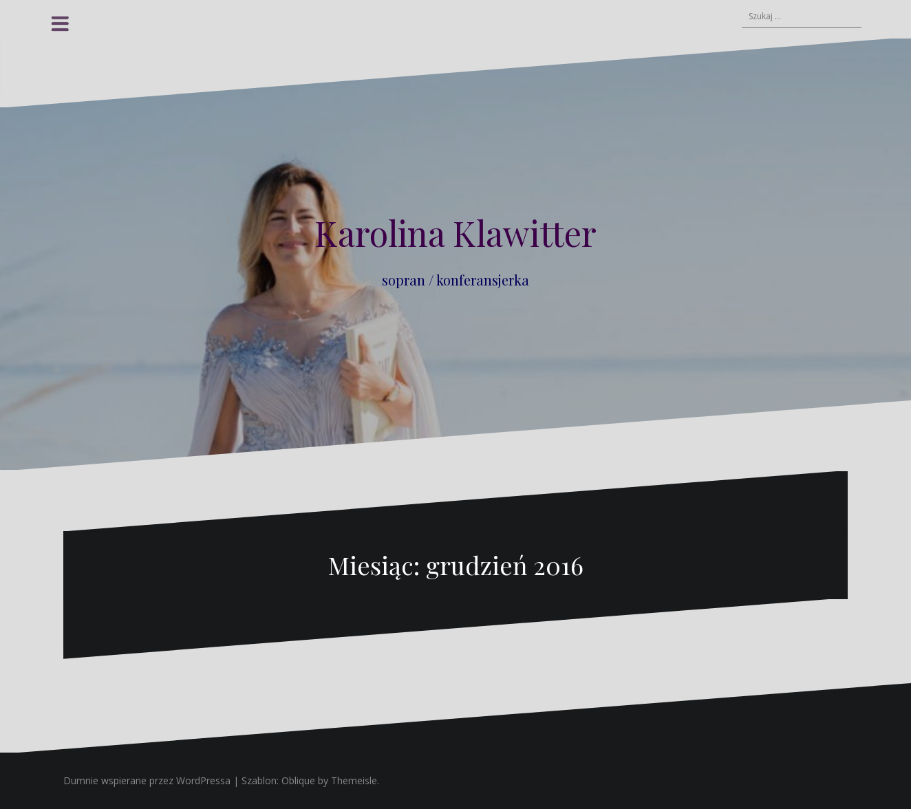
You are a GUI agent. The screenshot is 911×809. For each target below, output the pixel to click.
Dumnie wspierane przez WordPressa (147, 780)
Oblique (298, 780)
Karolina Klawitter (455, 233)
